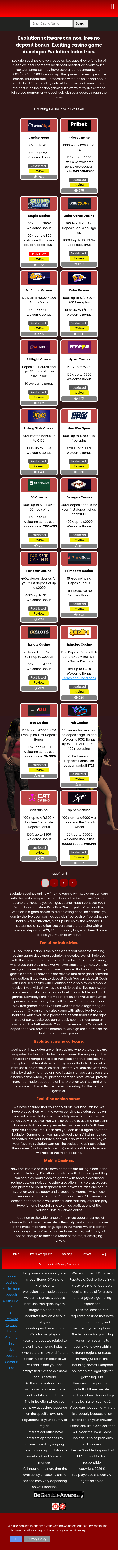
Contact (86, 1254)
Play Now (39, 254)
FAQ (103, 1254)
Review (39, 171)
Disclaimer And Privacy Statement (59, 1264)
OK (15, 1539)
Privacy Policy (36, 1539)
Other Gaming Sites (40, 1254)
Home (15, 1254)
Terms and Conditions (79, 678)
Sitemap (67, 1254)
